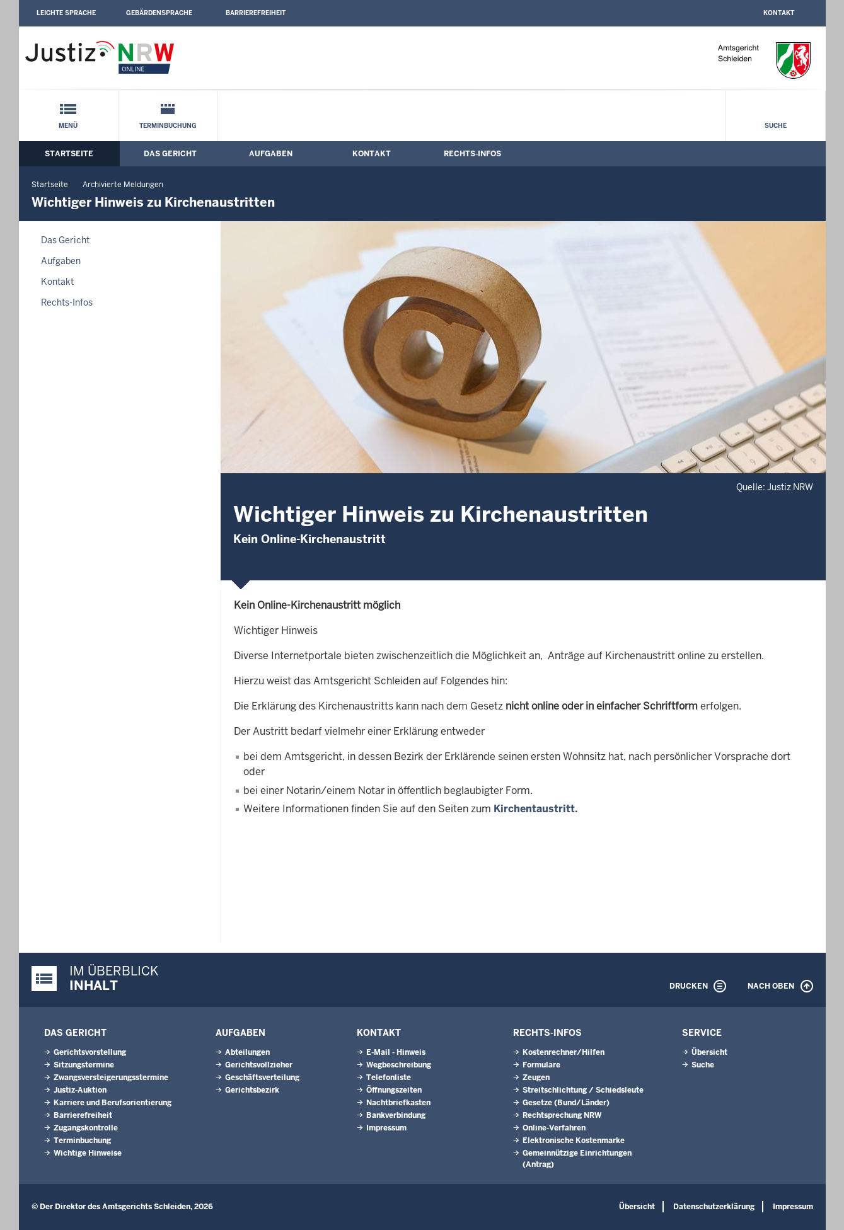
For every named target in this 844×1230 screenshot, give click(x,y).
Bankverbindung (395, 1115)
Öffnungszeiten (394, 1090)
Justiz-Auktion (80, 1090)
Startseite (69, 154)
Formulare (541, 1065)
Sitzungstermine (84, 1065)
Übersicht (709, 1052)
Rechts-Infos (472, 154)
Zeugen (536, 1077)
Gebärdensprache (159, 13)
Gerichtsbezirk (252, 1090)
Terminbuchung (168, 126)
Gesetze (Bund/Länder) (566, 1103)
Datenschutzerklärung (713, 1207)
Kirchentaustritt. (536, 808)
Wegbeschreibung (398, 1065)
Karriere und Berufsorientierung (112, 1103)
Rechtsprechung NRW (562, 1115)
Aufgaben (270, 154)
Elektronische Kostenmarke (574, 1140)
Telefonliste (388, 1077)
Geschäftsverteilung (262, 1077)
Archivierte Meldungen (123, 185)
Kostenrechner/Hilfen (563, 1052)
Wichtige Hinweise (88, 1153)
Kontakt (778, 13)
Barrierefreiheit (256, 13)
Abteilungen (247, 1052)
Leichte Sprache (66, 13)
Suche (776, 126)
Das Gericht (170, 154)
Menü (68, 126)
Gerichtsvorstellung (90, 1052)
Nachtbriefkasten (398, 1103)
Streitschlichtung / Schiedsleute (583, 1090)
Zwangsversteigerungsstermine (111, 1077)
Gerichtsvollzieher (258, 1065)
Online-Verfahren (554, 1128)
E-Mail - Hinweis (395, 1052)
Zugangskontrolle (86, 1128)
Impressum (386, 1128)
